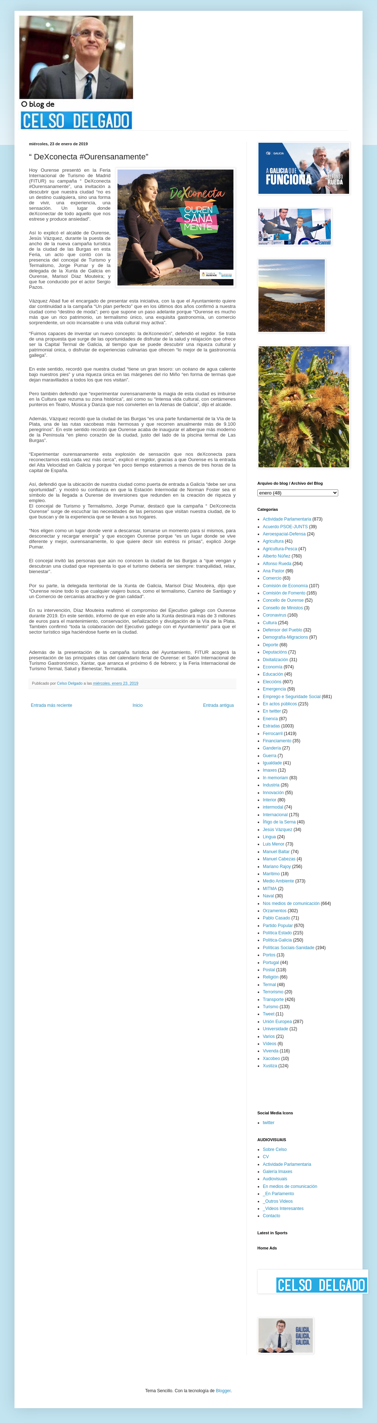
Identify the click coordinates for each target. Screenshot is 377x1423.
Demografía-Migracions (285, 637)
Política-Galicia (277, 940)
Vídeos (269, 1043)
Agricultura (273, 541)
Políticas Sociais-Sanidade (288, 947)
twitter (268, 1122)
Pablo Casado (276, 918)
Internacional (275, 814)
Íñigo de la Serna (279, 822)
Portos (269, 954)
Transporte (273, 999)
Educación (273, 674)
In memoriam (275, 777)
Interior (269, 799)
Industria (271, 785)
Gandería (272, 748)
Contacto (271, 1215)
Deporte (270, 644)
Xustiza (270, 1065)
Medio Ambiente (278, 881)
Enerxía (270, 718)
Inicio (138, 705)
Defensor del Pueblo (282, 630)
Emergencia (274, 689)
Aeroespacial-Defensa (284, 534)
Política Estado (277, 932)
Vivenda (270, 1050)
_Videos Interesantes (283, 1208)
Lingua (269, 836)
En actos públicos (280, 703)
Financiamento (277, 740)
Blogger (223, 1390)
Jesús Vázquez (277, 829)
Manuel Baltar (276, 851)
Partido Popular (278, 925)
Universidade (275, 1028)
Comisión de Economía (285, 585)
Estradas (271, 726)
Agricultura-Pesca (280, 548)
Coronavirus (274, 615)
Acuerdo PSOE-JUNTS (285, 526)
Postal (269, 969)
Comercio (272, 578)
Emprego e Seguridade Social (291, 696)
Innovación (273, 792)
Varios (269, 1036)
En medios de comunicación (290, 1186)
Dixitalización (275, 659)
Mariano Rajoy (277, 866)
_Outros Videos (278, 1201)
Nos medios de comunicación (291, 903)
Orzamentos (274, 910)
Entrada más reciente (51, 705)
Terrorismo (273, 991)
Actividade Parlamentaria (287, 519)
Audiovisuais (275, 1178)
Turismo (270, 1006)
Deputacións (275, 652)
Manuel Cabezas (279, 858)
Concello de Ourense (283, 600)
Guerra (269, 755)
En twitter (272, 711)
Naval (268, 895)
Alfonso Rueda (277, 563)
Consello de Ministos (283, 607)
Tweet (268, 1014)
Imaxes (270, 770)
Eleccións (272, 681)
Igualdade (272, 762)
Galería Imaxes (277, 1171)
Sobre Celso (275, 1149)
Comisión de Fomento (284, 593)
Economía (272, 666)
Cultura (270, 622)
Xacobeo (271, 1058)
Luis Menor (273, 844)
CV (266, 1156)
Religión (270, 977)
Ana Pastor (273, 570)
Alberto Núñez (276, 556)
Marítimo (271, 873)
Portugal (271, 962)
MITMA (270, 888)
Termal (269, 984)
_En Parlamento (278, 1193)
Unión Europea (277, 1021)
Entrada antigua (218, 705)
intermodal (273, 807)
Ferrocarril (273, 733)
